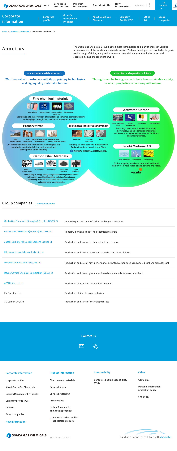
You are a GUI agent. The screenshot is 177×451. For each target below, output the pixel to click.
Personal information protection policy (149, 388)
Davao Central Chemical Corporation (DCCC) (27, 272)
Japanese (139, 5)
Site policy (143, 396)
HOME (4, 31)
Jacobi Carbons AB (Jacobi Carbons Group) (26, 241)
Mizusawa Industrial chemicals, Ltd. (22, 252)
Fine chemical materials (62, 380)
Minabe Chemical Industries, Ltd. (21, 262)
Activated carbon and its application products (65, 419)
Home (45, 5)
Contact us (143, 379)
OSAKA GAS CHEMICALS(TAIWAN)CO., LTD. (26, 231)
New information (122, 5)
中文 (150, 5)
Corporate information (61, 5)
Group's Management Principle (22, 393)
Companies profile (46, 203)
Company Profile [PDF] (17, 400)
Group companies (15, 414)
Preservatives (57, 400)
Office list (10, 407)
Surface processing (60, 393)
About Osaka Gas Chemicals (43, 31)
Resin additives (58, 387)
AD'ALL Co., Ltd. (12, 283)
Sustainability (102, 5)
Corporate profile (15, 380)
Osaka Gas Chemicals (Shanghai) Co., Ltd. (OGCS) (29, 221)
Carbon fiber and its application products (61, 409)
